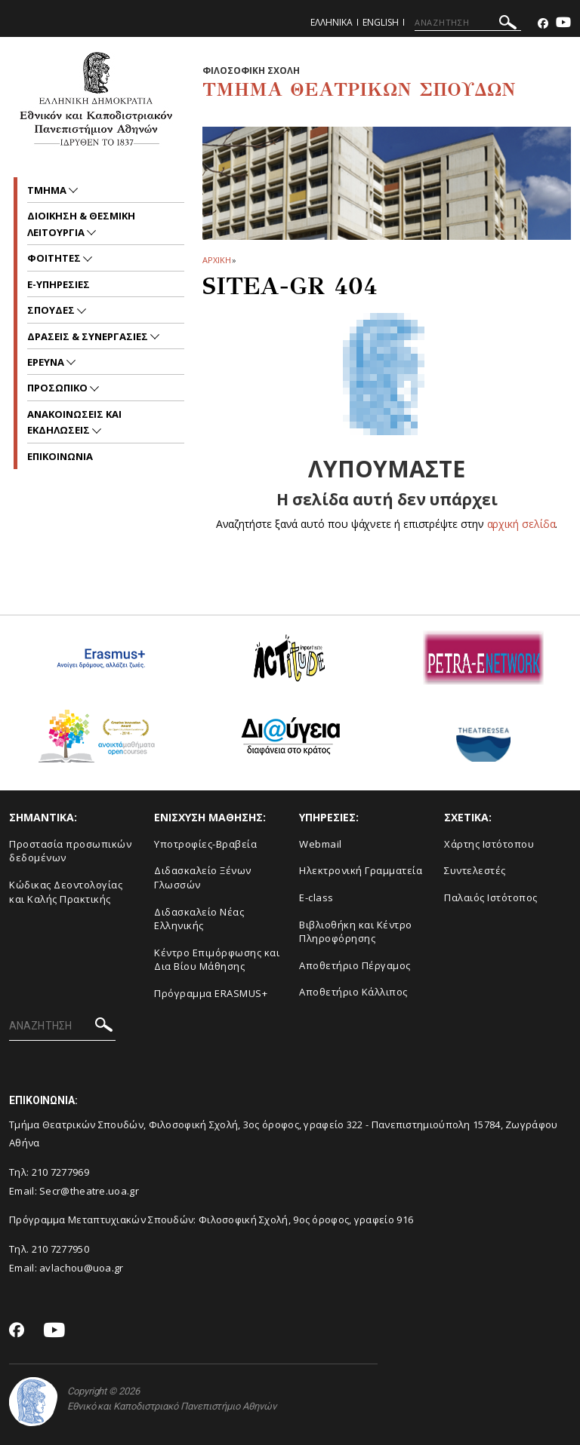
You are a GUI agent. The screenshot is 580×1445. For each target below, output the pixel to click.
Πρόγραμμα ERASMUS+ (210, 993)
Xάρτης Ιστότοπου (489, 844)
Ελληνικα (331, 22)
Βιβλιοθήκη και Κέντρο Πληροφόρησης (355, 932)
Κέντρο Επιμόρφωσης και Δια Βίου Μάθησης (216, 960)
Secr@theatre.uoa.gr (89, 1191)
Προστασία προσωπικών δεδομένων (70, 851)
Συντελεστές (475, 870)
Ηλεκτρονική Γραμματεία (360, 870)
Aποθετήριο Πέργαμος (355, 965)
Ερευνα (46, 362)
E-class (316, 897)
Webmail (320, 844)
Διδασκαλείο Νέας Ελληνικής (199, 919)
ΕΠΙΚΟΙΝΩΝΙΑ (60, 456)
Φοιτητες (55, 258)
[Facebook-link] (543, 23)
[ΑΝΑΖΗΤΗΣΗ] (468, 22)
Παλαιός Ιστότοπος (491, 897)
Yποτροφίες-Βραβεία (205, 844)
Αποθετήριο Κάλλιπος (353, 992)
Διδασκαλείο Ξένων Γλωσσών (202, 877)
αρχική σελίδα (521, 524)
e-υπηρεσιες (58, 284)
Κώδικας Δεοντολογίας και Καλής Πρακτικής (65, 892)
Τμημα (48, 190)
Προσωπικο (58, 387)
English (380, 22)
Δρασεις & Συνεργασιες (88, 336)
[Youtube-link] (563, 23)
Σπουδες (52, 310)
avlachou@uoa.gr (81, 1268)
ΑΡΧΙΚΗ (216, 259)
